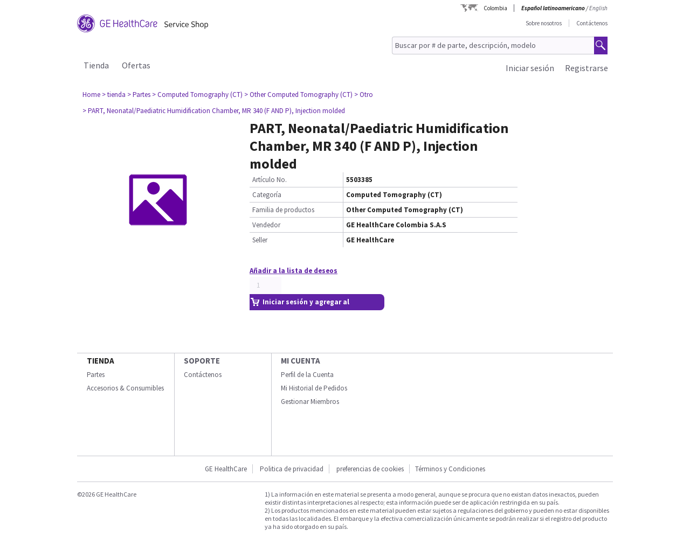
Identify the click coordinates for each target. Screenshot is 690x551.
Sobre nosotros (544, 23)
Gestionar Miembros (310, 401)
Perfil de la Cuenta (307, 374)
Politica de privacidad (291, 468)
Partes (96, 374)
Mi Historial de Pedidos (314, 388)
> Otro (363, 94)
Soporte (202, 360)
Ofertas (136, 65)
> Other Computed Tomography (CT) (298, 94)
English (598, 8)
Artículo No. (269, 179)
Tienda (96, 65)
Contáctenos (592, 23)
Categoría (266, 194)
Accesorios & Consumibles (125, 388)
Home (91, 94)
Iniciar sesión (530, 67)
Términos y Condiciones (450, 468)
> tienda (114, 94)
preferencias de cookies (370, 468)
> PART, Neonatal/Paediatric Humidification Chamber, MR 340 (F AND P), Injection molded (213, 110)
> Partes (138, 94)
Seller (259, 240)
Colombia (495, 8)
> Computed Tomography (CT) (197, 94)
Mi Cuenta (300, 360)
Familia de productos (283, 209)
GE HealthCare (226, 468)
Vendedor (266, 224)
